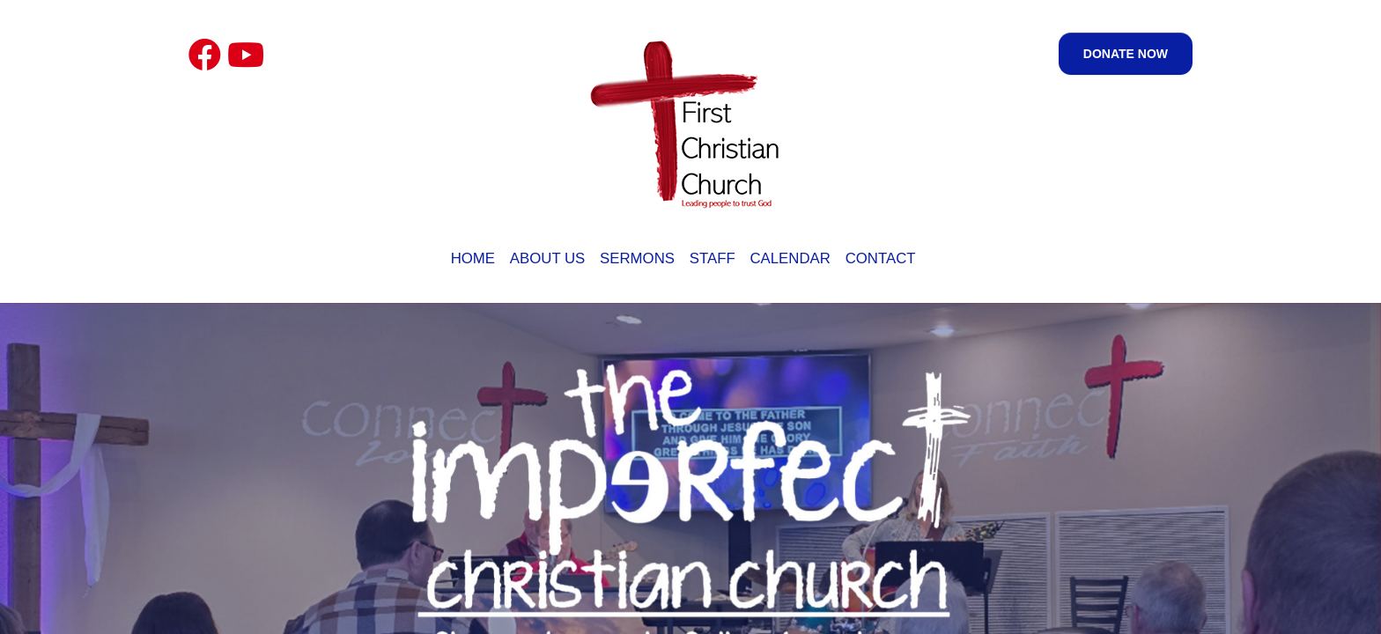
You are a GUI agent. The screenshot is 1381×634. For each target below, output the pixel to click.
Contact (881, 258)
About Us (547, 258)
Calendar (790, 258)
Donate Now (1125, 54)
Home (473, 258)
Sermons (637, 258)
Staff (712, 258)
